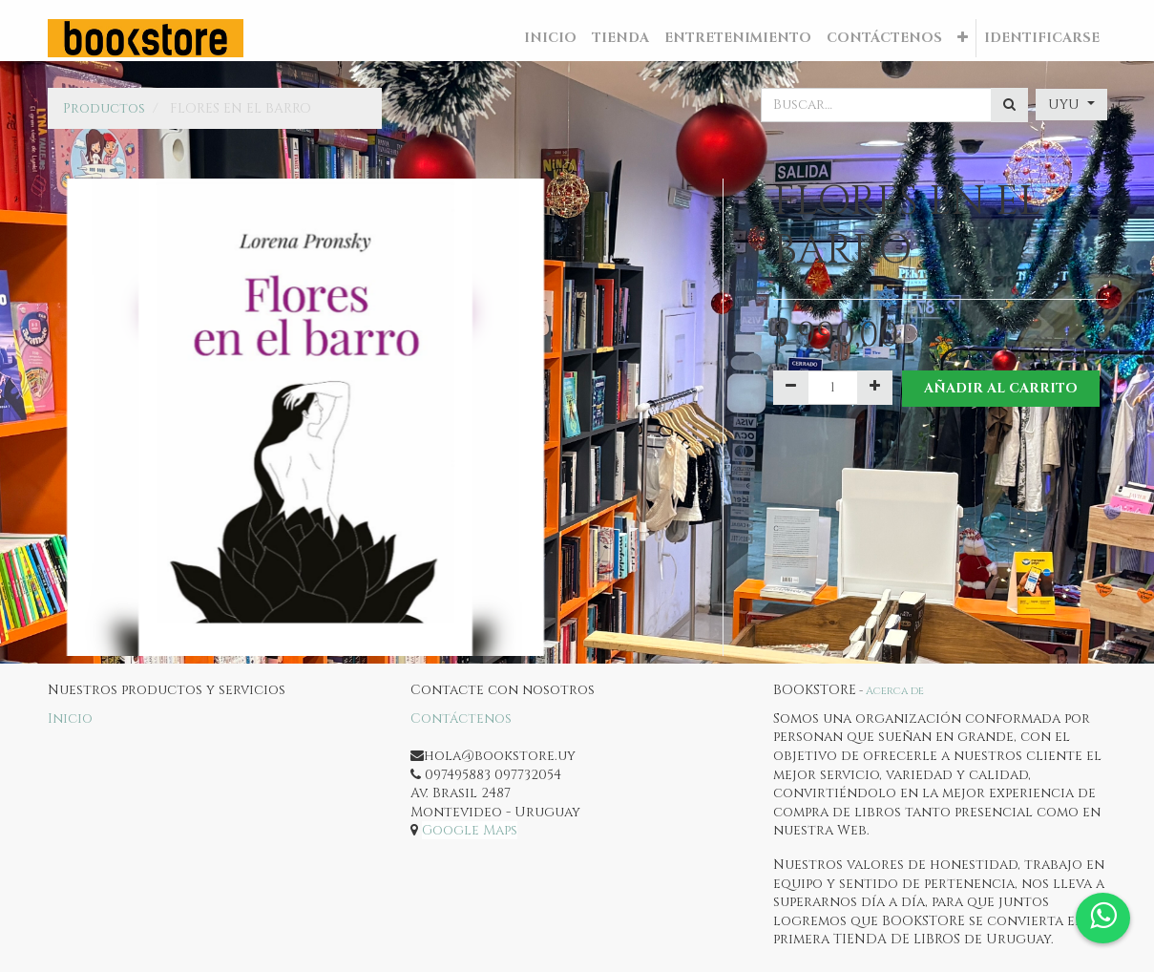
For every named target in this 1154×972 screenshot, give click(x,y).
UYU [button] (1065, 104)
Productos (104, 108)
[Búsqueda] (1009, 105)
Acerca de (895, 691)
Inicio (70, 718)
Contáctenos (461, 718)
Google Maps (469, 830)
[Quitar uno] (790, 387)
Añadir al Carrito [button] (1001, 388)
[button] (963, 38)
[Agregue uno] (874, 387)
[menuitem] (550, 38)
